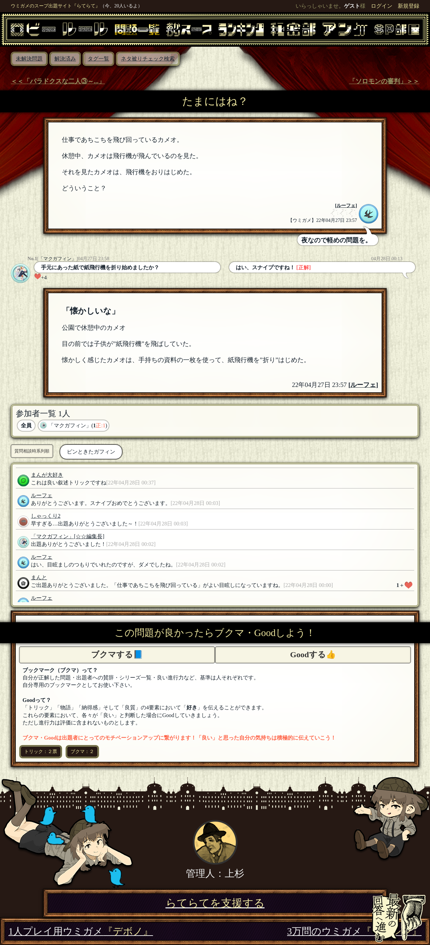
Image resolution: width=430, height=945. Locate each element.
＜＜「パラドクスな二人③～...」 (58, 81)
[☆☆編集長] (89, 536)
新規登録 (408, 6)
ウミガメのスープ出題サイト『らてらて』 (55, 5)
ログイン (381, 6)
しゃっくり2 (45, 516)
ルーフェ (346, 205)
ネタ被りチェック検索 (148, 59)
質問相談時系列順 (31, 451)
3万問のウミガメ (354, 931)
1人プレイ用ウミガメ (80, 931)
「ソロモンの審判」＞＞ (384, 81)
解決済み (65, 59)
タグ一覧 (98, 59)
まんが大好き (47, 475)
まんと (39, 577)
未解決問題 (29, 59)
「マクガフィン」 (57, 258)
